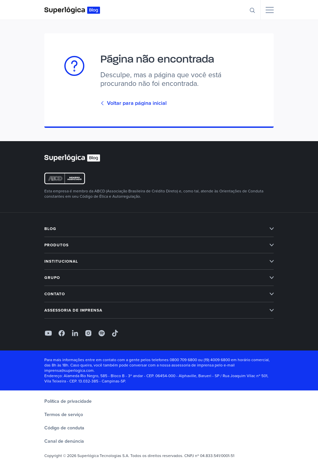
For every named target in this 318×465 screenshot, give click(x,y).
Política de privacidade (68, 401)
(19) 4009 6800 (217, 359)
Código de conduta (64, 428)
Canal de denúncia (64, 441)
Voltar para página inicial (133, 103)
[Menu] (270, 10)
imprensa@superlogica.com (69, 370)
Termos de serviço (63, 414)
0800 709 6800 (183, 359)
